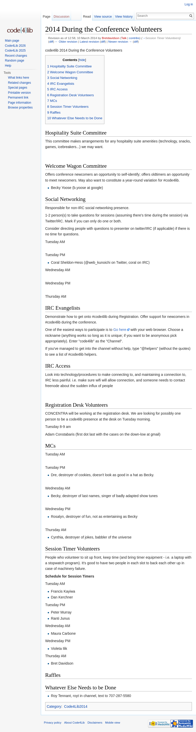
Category (54, 706)
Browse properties (20, 107)
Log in (189, 4)
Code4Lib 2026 (15, 45)
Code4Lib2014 (75, 706)
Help (8, 65)
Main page (12, 40)
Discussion (61, 16)
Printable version (19, 92)
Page (46, 16)
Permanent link (18, 97)
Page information (19, 102)
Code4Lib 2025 (15, 50)
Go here (119, 330)
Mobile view (112, 722)
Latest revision (89, 41)
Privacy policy (52, 722)
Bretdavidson (110, 38)
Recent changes (16, 55)
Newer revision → (120, 41)
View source (103, 16)
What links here (18, 77)
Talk (124, 38)
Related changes (19, 83)
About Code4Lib (74, 722)
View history (124, 16)
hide (82, 60)
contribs (134, 38)
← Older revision (66, 41)
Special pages (17, 87)
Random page (14, 60)
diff (51, 41)
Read (87, 16)
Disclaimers (95, 722)
